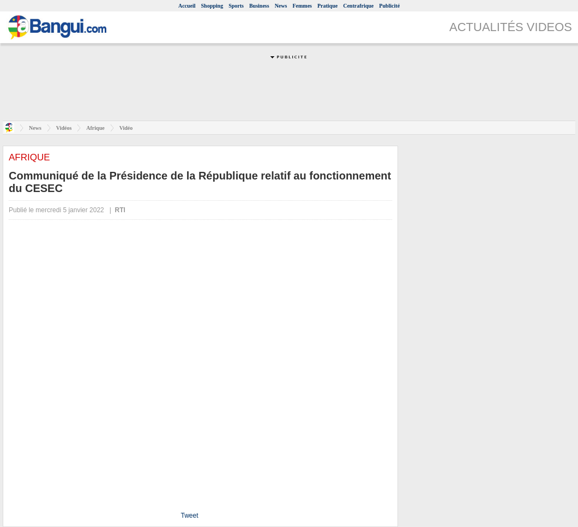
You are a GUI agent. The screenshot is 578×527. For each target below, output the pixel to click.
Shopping (212, 6)
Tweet (189, 515)
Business (259, 6)
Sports (236, 6)
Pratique (327, 6)
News (281, 6)
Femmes (302, 6)
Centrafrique (358, 6)
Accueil (187, 6)
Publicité (389, 6)
